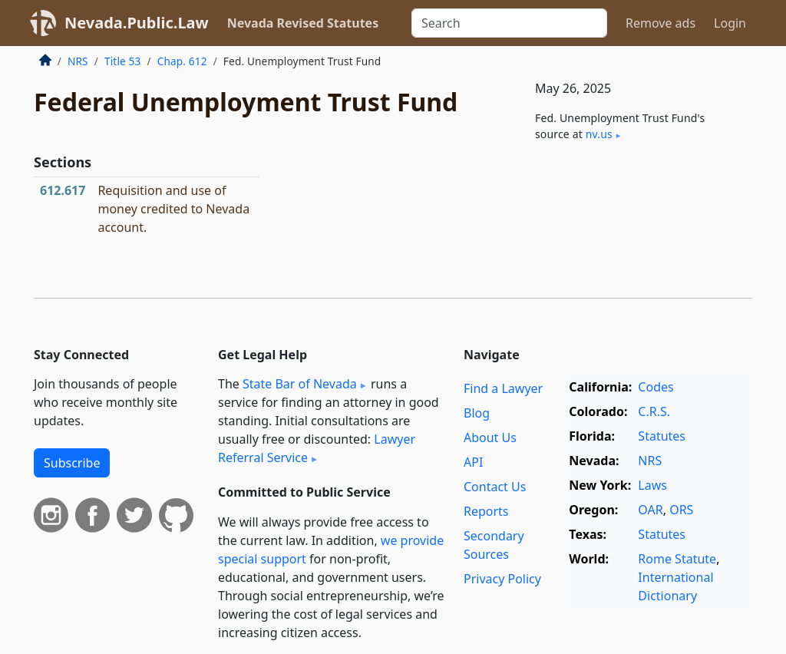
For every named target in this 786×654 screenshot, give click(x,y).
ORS (681, 509)
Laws (652, 485)
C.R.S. (654, 411)
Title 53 (122, 61)
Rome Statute (677, 558)
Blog (477, 413)
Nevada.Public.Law (136, 22)
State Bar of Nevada (300, 383)
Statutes (661, 436)
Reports (486, 511)
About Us (490, 437)
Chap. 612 (182, 61)
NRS (78, 61)
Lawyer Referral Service (316, 448)
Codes (655, 386)
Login (730, 23)
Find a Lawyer (503, 388)
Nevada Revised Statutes (303, 23)
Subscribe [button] (72, 462)
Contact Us (495, 486)
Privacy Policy (502, 578)
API (473, 462)
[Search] (509, 23)
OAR (650, 509)
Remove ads (660, 23)
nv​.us (599, 134)
